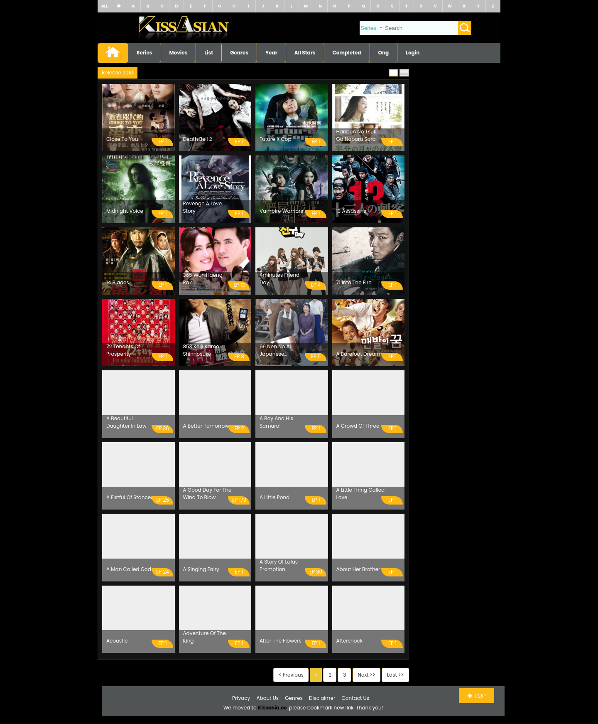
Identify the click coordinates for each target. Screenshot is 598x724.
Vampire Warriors (281, 210)
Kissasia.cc (272, 707)
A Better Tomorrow (206, 425)
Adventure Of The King (204, 637)
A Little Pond (274, 497)
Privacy (241, 698)
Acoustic (117, 640)
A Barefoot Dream (358, 353)
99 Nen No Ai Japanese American (275, 350)
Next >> (366, 674)
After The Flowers (280, 640)
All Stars (305, 52)
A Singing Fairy (201, 569)
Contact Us (355, 698)
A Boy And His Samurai (276, 422)
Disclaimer (322, 698)
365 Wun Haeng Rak (203, 278)
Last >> (395, 674)
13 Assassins (351, 210)
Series (144, 52)
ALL (104, 6)
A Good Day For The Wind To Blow (207, 493)
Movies (178, 52)
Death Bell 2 (197, 139)
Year (271, 52)
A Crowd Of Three (358, 425)
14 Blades (117, 282)
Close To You (122, 139)
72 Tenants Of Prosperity (123, 350)
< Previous (291, 674)
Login (412, 52)
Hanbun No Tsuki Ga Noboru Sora (357, 135)
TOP (476, 695)
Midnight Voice (124, 210)
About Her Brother (358, 569)
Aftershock (349, 640)
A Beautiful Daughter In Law (126, 422)
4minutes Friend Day (279, 278)
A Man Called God (128, 569)
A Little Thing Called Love (360, 493)
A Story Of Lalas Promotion (279, 565)
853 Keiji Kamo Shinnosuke (201, 350)
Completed (347, 52)
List (208, 52)
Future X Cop (276, 139)
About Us (268, 698)
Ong (383, 52)
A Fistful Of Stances (130, 497)
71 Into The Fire (354, 282)
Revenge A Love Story (202, 207)
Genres (239, 52)
